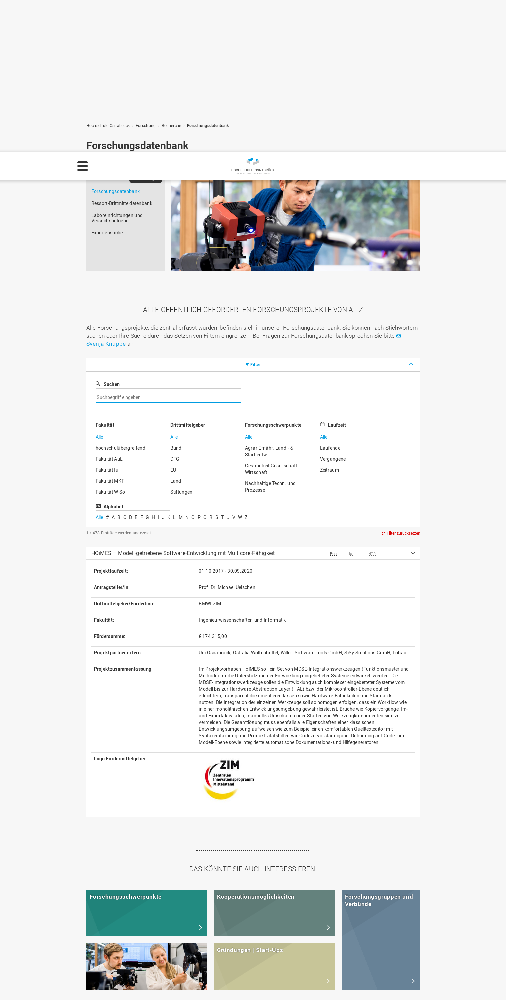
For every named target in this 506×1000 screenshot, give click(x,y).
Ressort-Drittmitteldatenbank (121, 51)
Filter (255, 212)
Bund (176, 295)
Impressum (114, 988)
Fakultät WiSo (110, 339)
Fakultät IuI (108, 317)
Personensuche (206, 941)
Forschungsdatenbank (115, 39)
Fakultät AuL (109, 306)
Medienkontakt (206, 948)
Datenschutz (147, 988)
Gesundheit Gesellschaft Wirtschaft (271, 316)
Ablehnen (443, 984)
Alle (99, 284)
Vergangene (333, 306)
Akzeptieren (482, 984)
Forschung (143, 26)
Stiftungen (181, 339)
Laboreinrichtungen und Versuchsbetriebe (117, 65)
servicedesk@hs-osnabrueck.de (135, 962)
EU (173, 317)
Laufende (330, 295)
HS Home (200, 934)
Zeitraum (329, 317)
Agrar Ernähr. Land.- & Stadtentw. (269, 298)
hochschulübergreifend (120, 295)
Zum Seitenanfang (389, 870)
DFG (175, 306)
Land (175, 328)
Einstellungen (403, 984)
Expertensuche (107, 80)
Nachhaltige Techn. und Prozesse (270, 334)
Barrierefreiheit (206, 955)
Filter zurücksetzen (403, 381)
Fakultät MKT (110, 328)
